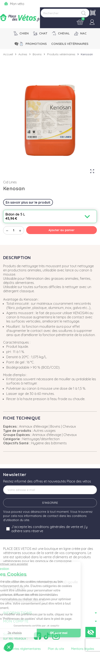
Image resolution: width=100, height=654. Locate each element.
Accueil (8, 54)
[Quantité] (14, 230)
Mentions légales (82, 649)
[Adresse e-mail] (50, 489)
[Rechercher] (65, 13)
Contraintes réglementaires (22, 649)
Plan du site (56, 649)
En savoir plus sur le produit (28, 202)
